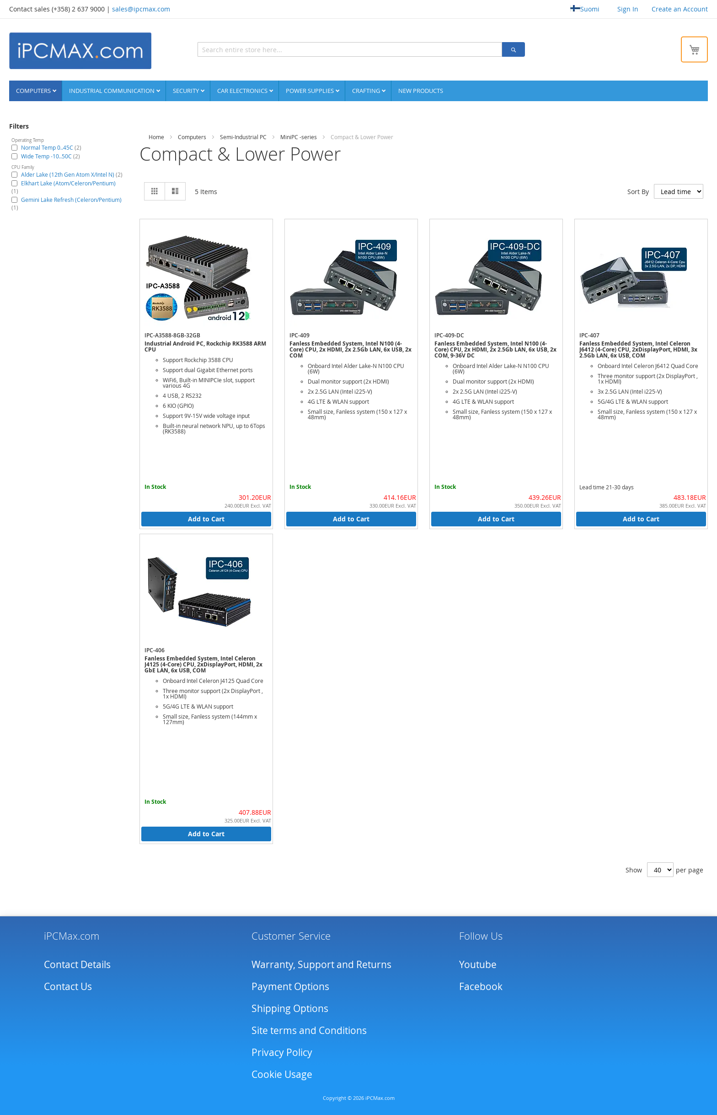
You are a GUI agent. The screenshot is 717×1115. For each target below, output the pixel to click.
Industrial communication (112, 90)
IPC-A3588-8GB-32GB (172, 335)
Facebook (481, 986)
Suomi (584, 9)
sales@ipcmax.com (141, 9)
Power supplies (310, 90)
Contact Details (77, 964)
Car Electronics (243, 90)
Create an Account (680, 9)
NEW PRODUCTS (420, 90)
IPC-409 (299, 335)
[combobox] (308, 49)
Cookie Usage (281, 1073)
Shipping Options (289, 1007)
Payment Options (290, 986)
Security (186, 90)
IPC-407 (589, 335)
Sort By (638, 191)
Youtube (478, 964)
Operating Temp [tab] (27, 139)
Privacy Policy (281, 1051)
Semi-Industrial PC (243, 136)
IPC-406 (154, 650)
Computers (34, 90)
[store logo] (80, 50)
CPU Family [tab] (22, 166)
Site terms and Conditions (309, 1029)
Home (156, 136)
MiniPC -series (298, 136)
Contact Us (68, 986)
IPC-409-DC (449, 335)
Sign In (627, 9)
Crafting (366, 90)
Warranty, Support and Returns (321, 964)
